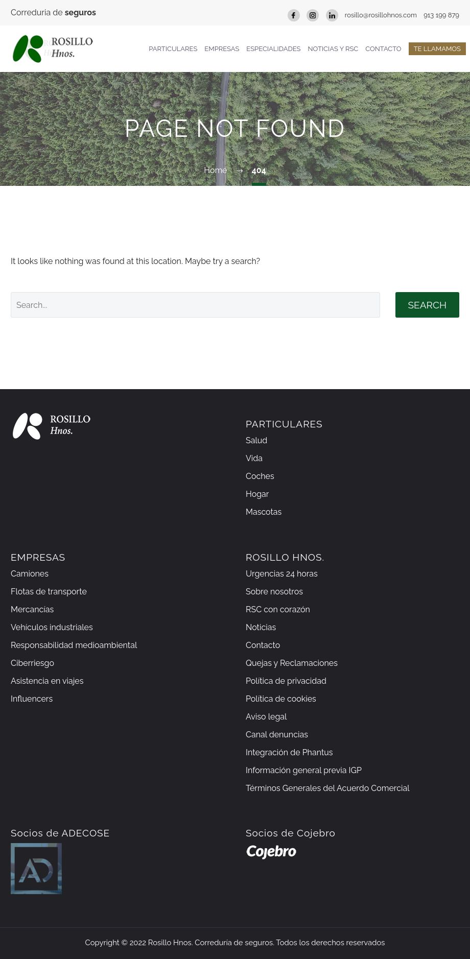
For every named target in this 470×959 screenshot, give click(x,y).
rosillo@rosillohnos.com (381, 15)
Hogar (257, 494)
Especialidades (273, 49)
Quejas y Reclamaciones (292, 663)
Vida (254, 458)
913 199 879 (441, 15)
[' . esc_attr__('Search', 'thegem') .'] (195, 305)
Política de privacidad (286, 681)
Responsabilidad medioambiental (74, 645)
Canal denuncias (277, 734)
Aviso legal (266, 717)
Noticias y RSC (333, 49)
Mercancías (32, 609)
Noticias (261, 627)
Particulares (173, 49)
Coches (260, 476)
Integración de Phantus (289, 752)
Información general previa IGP (304, 770)
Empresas (221, 49)
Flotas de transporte (49, 591)
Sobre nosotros (274, 591)
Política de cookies (281, 699)
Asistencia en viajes (47, 681)
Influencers (32, 699)
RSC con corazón (278, 609)
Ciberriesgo (32, 663)
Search (427, 304)
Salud (256, 440)
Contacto (383, 49)
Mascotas (263, 512)
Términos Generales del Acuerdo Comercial (328, 788)
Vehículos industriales (52, 627)
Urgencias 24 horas (282, 574)
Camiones (30, 574)
